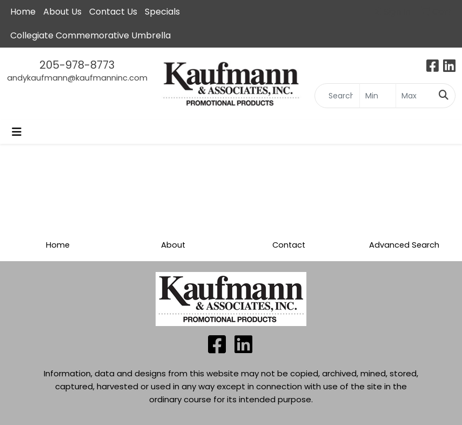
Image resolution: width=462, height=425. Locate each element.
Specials (162, 11)
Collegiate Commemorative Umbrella (90, 35)
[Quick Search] (337, 95)
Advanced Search (404, 245)
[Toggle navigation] (16, 132)
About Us (62, 11)
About (173, 245)
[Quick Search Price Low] (378, 95)
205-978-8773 (77, 64)
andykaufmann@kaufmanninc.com (77, 77)
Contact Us (113, 11)
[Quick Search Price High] (414, 95)
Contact (288, 245)
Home (58, 245)
